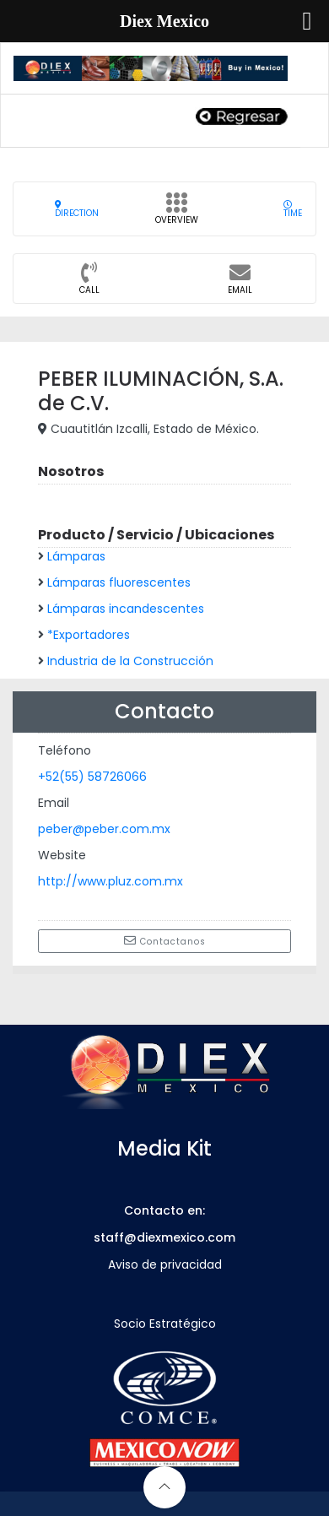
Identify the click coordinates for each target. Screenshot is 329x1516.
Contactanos (165, 941)
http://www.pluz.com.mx (110, 881)
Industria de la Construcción (130, 660)
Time (292, 209)
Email (240, 283)
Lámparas (76, 556)
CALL (89, 283)
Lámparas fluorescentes (119, 582)
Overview (176, 213)
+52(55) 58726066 (92, 776)
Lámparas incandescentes (125, 608)
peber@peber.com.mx (104, 828)
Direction (77, 209)
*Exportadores (88, 634)
